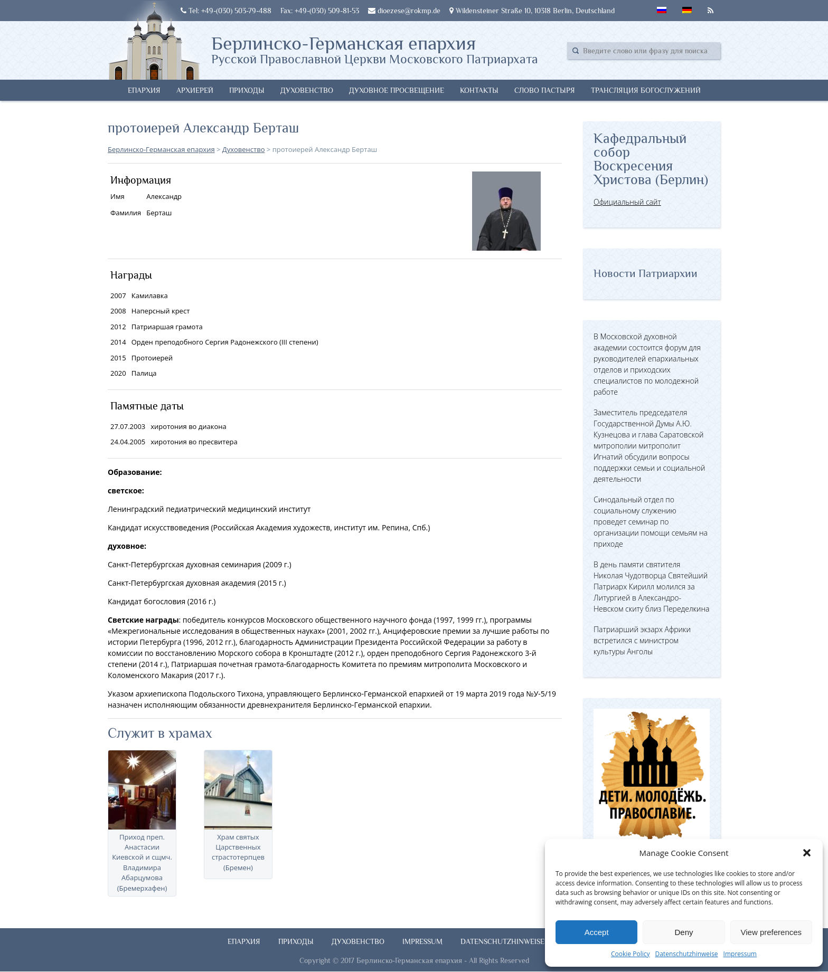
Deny (683, 932)
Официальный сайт (627, 202)
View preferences (771, 932)
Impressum (740, 953)
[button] (807, 852)
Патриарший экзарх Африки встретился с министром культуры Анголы (642, 640)
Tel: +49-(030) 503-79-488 (226, 10)
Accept (597, 932)
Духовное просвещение (396, 90)
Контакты (479, 90)
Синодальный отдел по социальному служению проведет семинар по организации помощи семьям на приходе (651, 521)
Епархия (144, 90)
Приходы (247, 90)
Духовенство (306, 90)
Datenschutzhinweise (686, 953)
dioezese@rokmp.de (404, 10)
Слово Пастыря (544, 90)
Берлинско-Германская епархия (374, 49)
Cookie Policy (630, 953)
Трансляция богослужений (646, 90)
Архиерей (194, 90)
